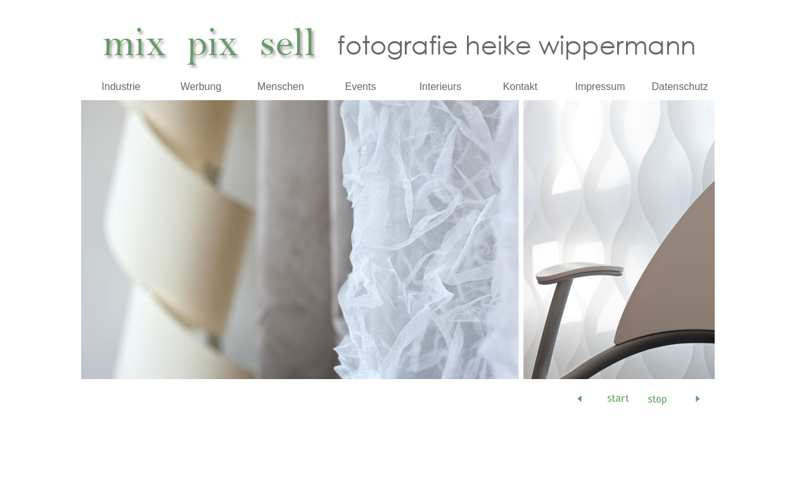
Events (360, 86)
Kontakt (520, 86)
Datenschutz (680, 86)
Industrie (120, 86)
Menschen (280, 86)
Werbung (201, 86)
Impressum (600, 86)
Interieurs (440, 86)
